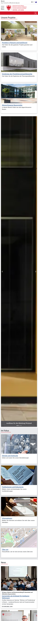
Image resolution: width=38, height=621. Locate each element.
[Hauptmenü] (2, 8)
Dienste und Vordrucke (10, 456)
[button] (19, 423)
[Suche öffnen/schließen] (35, 13)
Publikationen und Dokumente (12, 487)
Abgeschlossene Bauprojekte (12, 105)
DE (32, 2)
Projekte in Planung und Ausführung (14, 42)
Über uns (5, 549)
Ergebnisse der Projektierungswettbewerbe (17, 74)
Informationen (7, 518)
